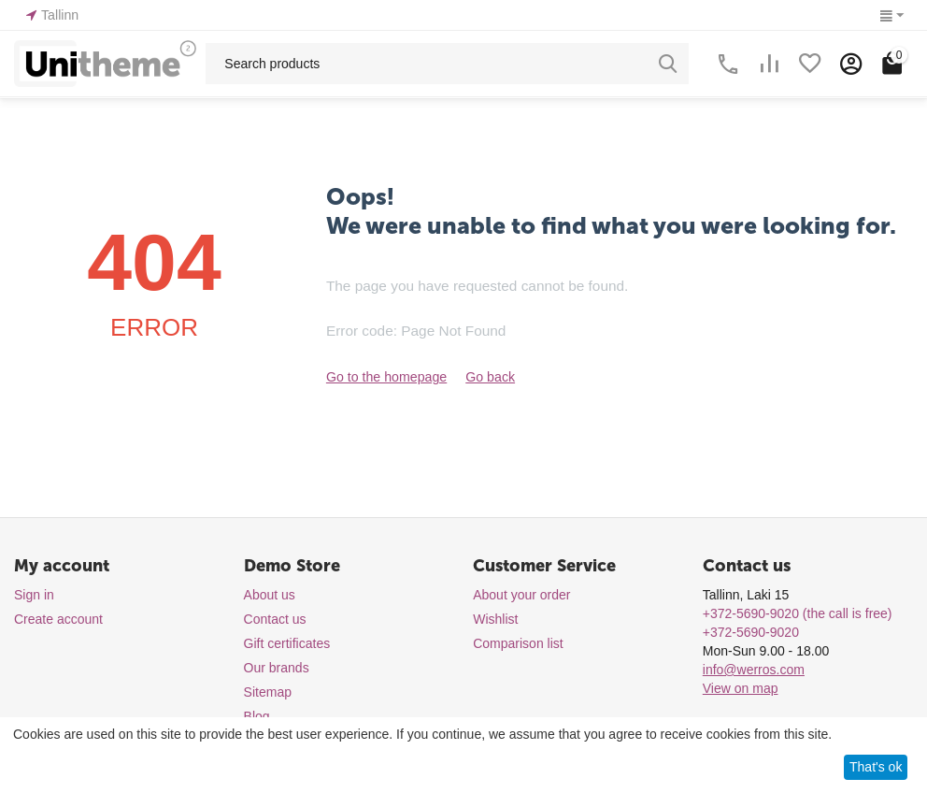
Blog (257, 716)
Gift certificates (287, 643)
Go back (488, 376)
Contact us (275, 619)
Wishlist (495, 619)
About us (269, 594)
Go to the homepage (386, 376)
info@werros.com (754, 669)
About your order (521, 594)
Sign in (34, 594)
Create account (58, 619)
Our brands (276, 667)
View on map (740, 688)
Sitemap (268, 692)
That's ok (875, 766)
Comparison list (518, 643)
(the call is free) (797, 613)
